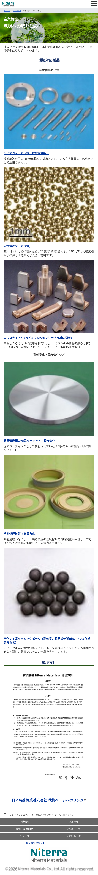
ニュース (24, 836)
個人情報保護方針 (35, 843)
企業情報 (17, 10)
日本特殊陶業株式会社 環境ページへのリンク (48, 800)
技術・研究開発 (24, 829)
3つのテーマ (74, 829)
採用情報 (74, 821)
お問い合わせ (73, 836)
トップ (7, 10)
